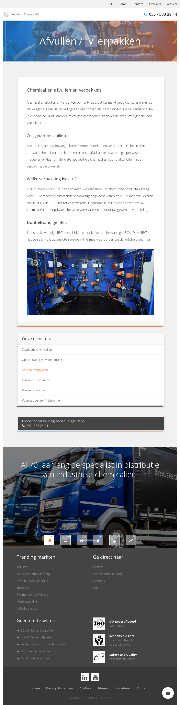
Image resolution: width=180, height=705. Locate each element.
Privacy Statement (60, 688)
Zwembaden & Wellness (32, 595)
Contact (138, 4)
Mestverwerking (27, 601)
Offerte (97, 588)
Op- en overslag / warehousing (42, 360)
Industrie (22, 567)
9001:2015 (116, 626)
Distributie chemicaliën (37, 349)
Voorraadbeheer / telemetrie (41, 400)
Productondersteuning (107, 574)
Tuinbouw (23, 588)
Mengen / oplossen (34, 390)
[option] (90, 497)
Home (122, 4)
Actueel (172, 4)
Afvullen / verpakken (35, 370)
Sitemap (103, 688)
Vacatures (123, 688)
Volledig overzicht (28, 608)
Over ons (155, 4)
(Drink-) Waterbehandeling (33, 574)
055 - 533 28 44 (160, 14)
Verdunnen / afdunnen (36, 380)
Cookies (85, 688)
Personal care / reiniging (32, 581)
